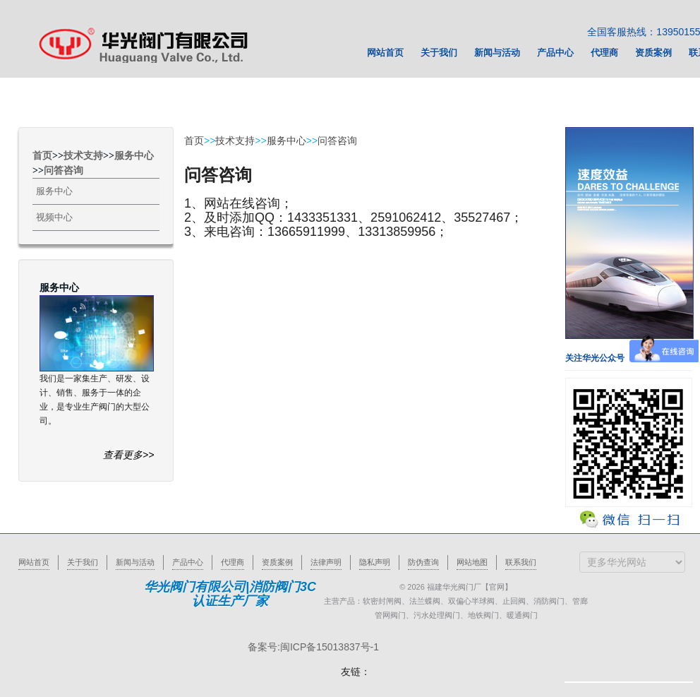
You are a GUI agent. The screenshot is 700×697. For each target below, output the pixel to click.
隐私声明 (374, 562)
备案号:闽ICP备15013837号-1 (313, 647)
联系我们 (520, 562)
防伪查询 (423, 562)
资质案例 (277, 562)
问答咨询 (63, 170)
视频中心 (54, 217)
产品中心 (187, 562)
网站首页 (33, 562)
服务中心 (134, 155)
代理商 (232, 562)
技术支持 (83, 155)
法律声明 (326, 562)
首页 (42, 155)
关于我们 (82, 562)
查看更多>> (128, 454)
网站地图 (472, 562)
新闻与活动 (135, 562)
